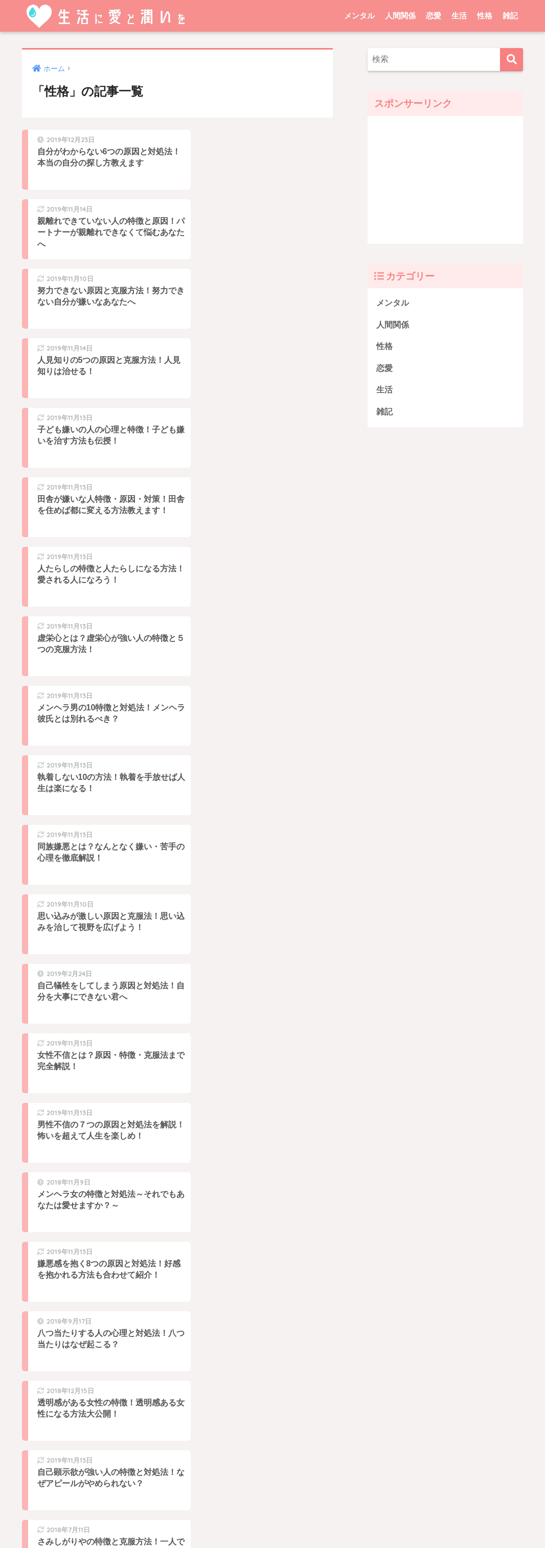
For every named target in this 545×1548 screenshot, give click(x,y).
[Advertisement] (445, 180)
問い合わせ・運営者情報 (314, 1519)
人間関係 (400, 15)
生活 (459, 15)
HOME (273, 1498)
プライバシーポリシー (227, 1519)
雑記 (510, 15)
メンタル (359, 15)
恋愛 (433, 15)
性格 (484, 15)
